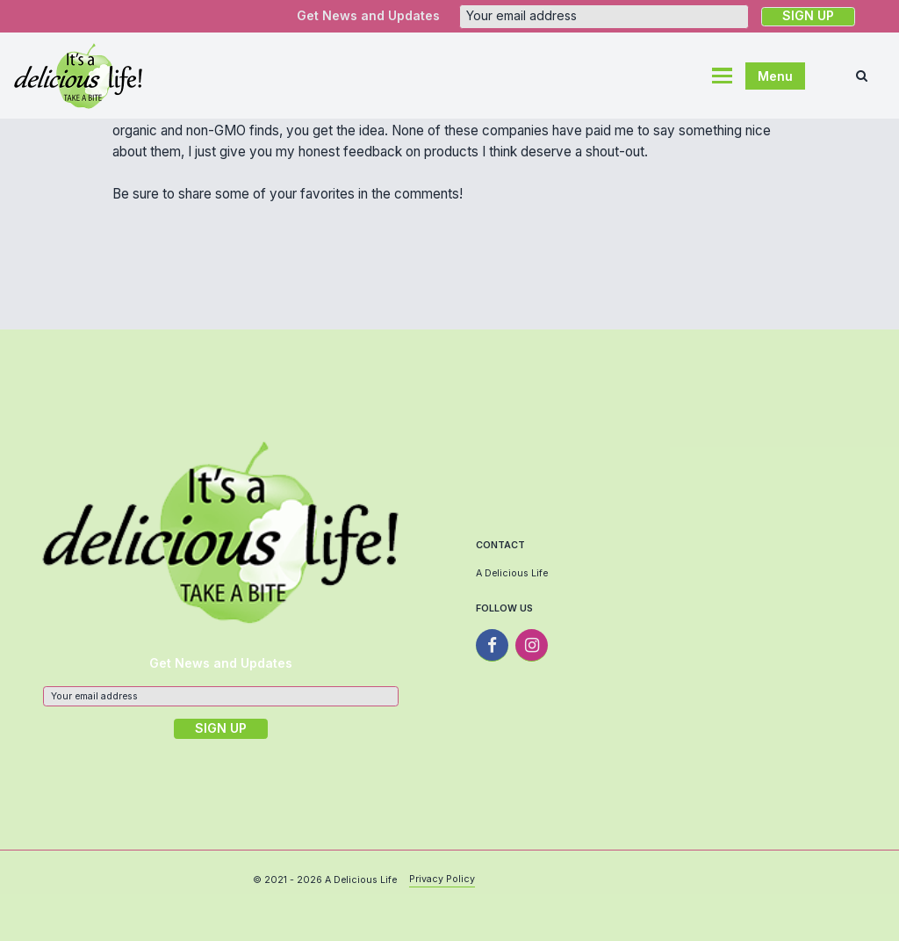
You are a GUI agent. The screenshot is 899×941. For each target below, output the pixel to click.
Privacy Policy (442, 879)
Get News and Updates (368, 15)
